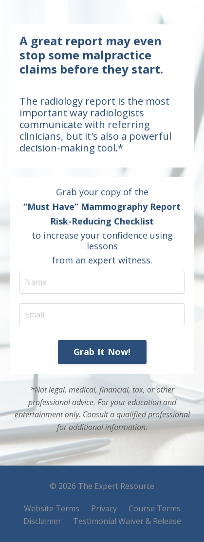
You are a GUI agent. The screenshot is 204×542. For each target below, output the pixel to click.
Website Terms (51, 508)
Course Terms (155, 508)
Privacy (104, 508)
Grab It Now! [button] (102, 351)
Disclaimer (42, 521)
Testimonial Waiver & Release (127, 521)
